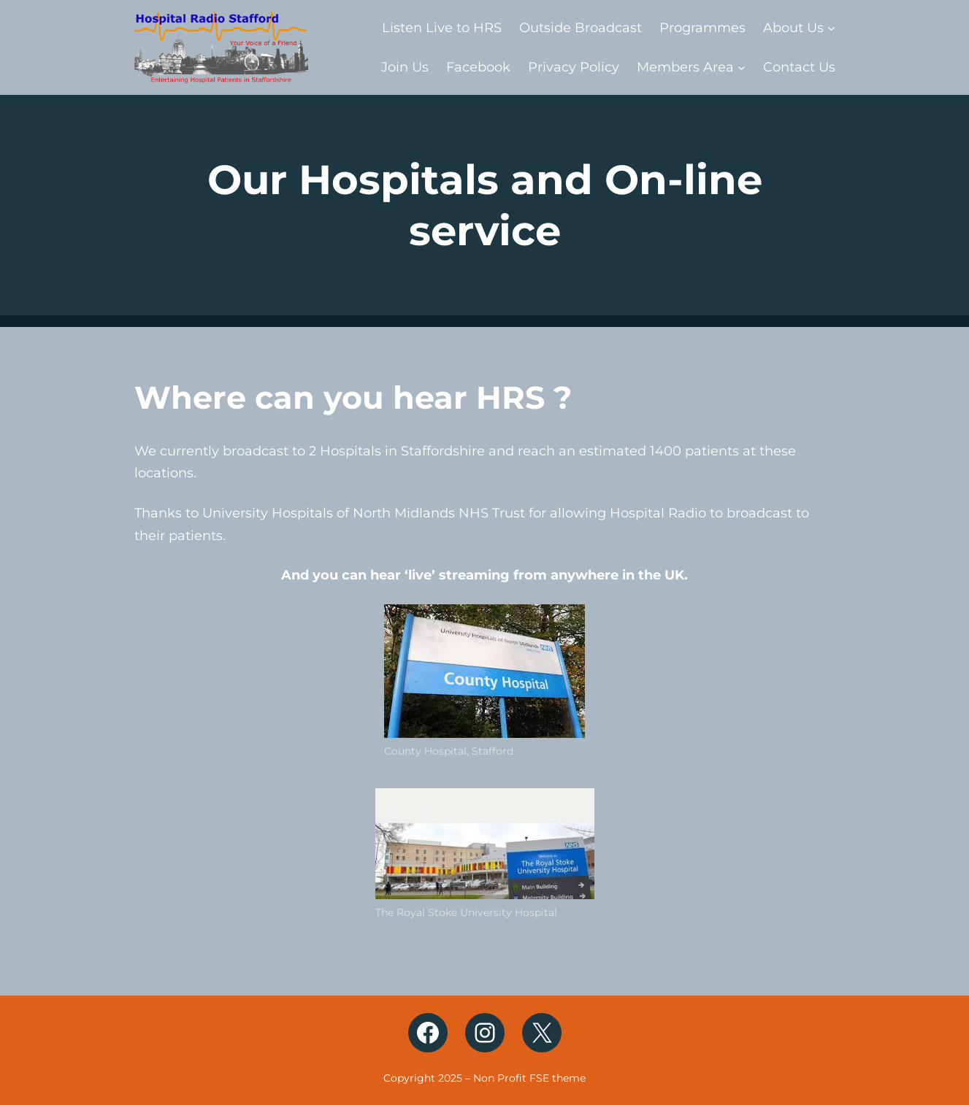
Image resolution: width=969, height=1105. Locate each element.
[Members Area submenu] (742, 67)
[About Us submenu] (831, 27)
